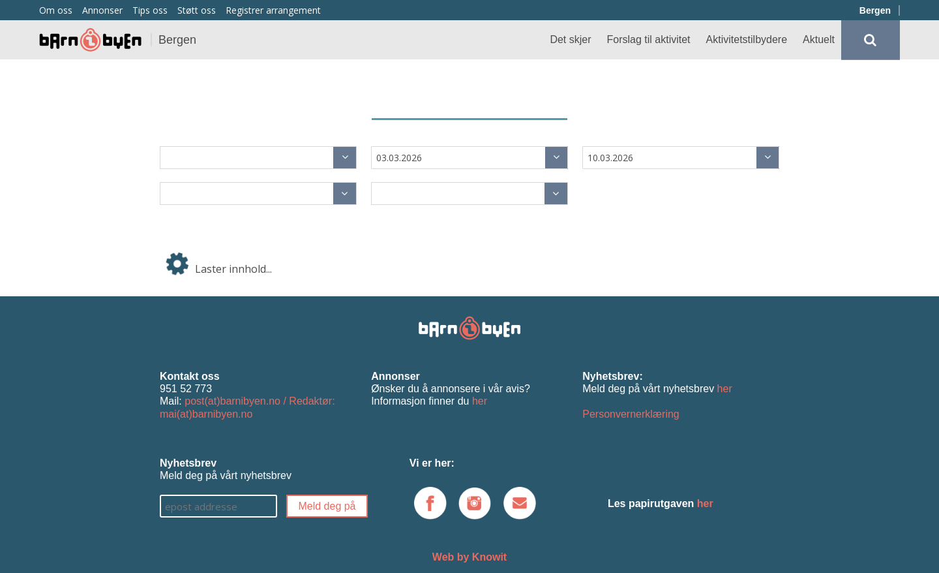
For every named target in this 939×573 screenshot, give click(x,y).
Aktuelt (819, 39)
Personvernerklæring (630, 414)
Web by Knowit (469, 557)
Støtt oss (196, 10)
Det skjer (570, 39)
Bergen (875, 10)
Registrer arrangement (273, 10)
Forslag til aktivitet (649, 39)
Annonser (102, 10)
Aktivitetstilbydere (747, 39)
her (479, 401)
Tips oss (150, 10)
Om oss (55, 10)
